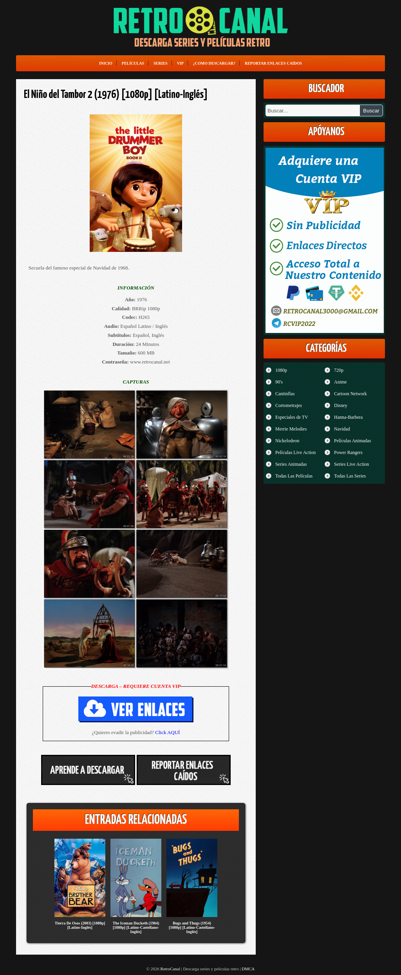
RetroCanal (170, 968)
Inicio (105, 63)
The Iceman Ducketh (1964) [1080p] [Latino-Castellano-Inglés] (136, 927)
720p (338, 370)
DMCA (248, 968)
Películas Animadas (352, 440)
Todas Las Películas (293, 476)
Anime (340, 382)
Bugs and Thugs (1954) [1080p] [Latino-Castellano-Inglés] (192, 927)
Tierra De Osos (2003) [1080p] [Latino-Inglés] (80, 925)
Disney (340, 405)
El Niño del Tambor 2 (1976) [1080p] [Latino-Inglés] (116, 94)
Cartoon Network (350, 393)
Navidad (342, 429)
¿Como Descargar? (214, 63)
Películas (133, 63)
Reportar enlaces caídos (273, 63)
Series (161, 63)
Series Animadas (291, 464)
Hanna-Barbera (348, 417)
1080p (281, 370)
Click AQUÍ (167, 732)
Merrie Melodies (291, 429)
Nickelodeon (287, 440)
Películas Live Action (295, 452)
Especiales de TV (291, 417)
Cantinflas (284, 393)
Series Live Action (351, 464)
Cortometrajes (288, 405)
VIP (180, 63)
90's (279, 382)
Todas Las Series (350, 476)
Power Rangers (348, 452)
